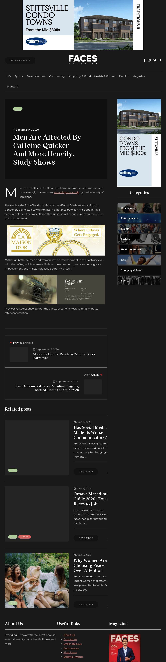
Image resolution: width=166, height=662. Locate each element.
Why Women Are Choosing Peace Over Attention (72, 538)
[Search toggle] (160, 60)
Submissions (71, 605)
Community (57, 76)
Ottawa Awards (73, 614)
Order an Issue (73, 601)
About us (69, 592)
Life (8, 76)
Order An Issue (20, 60)
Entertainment (36, 76)
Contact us (70, 596)
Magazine (139, 76)
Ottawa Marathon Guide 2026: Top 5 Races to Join (75, 483)
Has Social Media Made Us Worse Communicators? (71, 429)
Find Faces (70, 610)
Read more (59, 460)
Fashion (124, 76)
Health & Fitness (105, 76)
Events (10, 86)
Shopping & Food (79, 76)
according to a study (66, 192)
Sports (19, 76)
